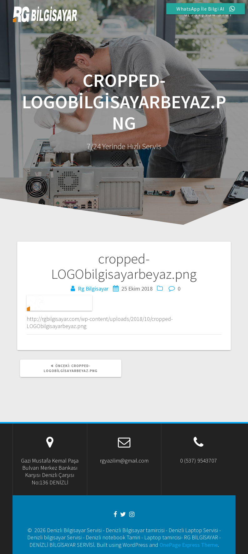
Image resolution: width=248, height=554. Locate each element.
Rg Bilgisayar (93, 288)
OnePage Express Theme (188, 544)
